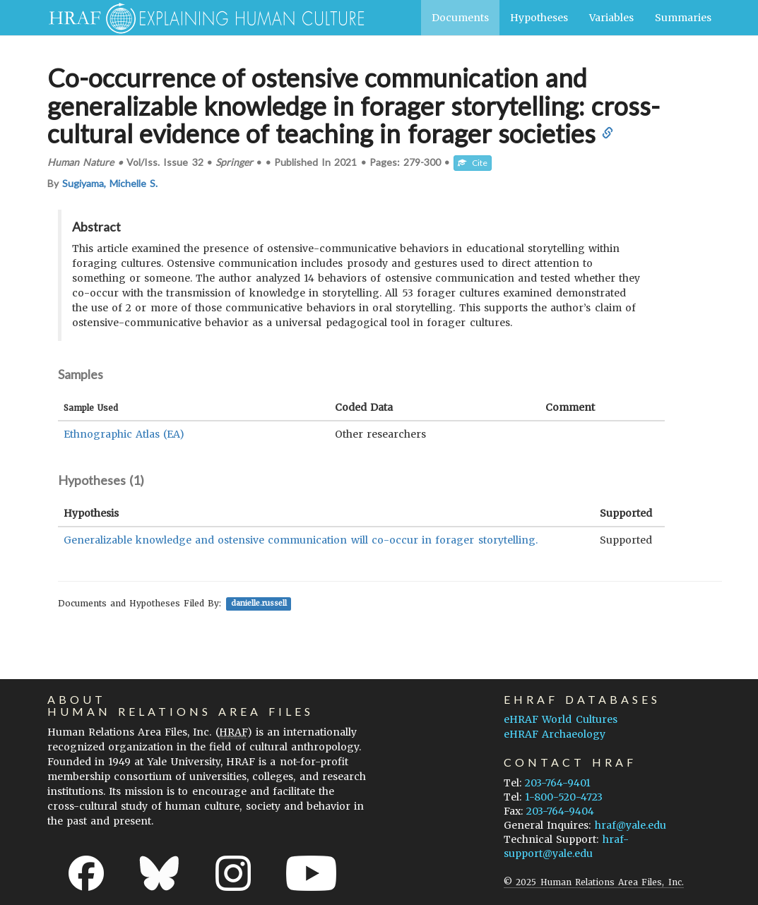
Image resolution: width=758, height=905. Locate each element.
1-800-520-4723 (564, 797)
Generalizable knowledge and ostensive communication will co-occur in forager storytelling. (301, 540)
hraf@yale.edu (630, 825)
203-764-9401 (558, 783)
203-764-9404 (560, 811)
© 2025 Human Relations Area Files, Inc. (593, 882)
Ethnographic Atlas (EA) (124, 434)
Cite (472, 162)
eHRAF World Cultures (560, 719)
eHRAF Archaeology (554, 734)
